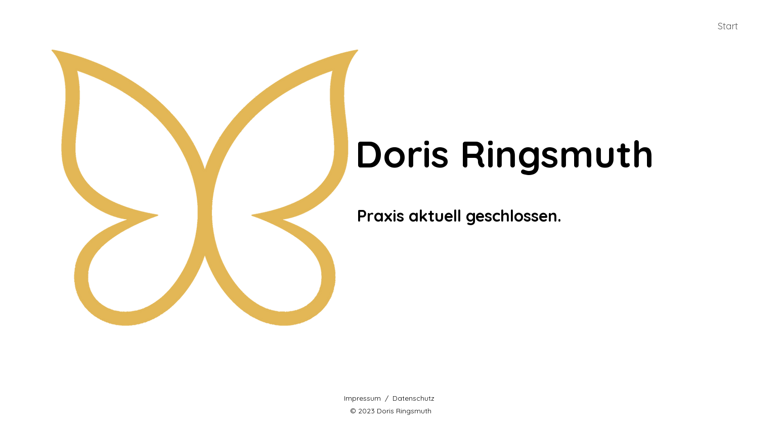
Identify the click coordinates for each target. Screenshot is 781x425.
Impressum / (368, 398)
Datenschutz (414, 398)
